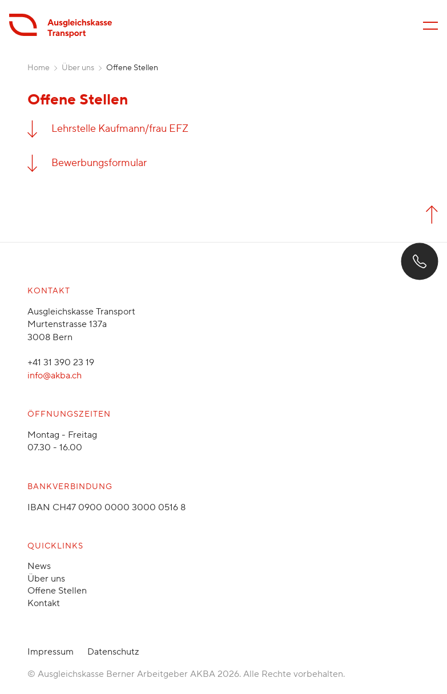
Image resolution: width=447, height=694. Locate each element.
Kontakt (43, 603)
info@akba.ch (54, 375)
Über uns (78, 68)
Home (38, 68)
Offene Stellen (57, 590)
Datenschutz (113, 651)
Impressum (50, 651)
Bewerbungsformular (99, 163)
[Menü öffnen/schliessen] (430, 25)
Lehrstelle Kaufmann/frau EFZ (119, 128)
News (39, 566)
